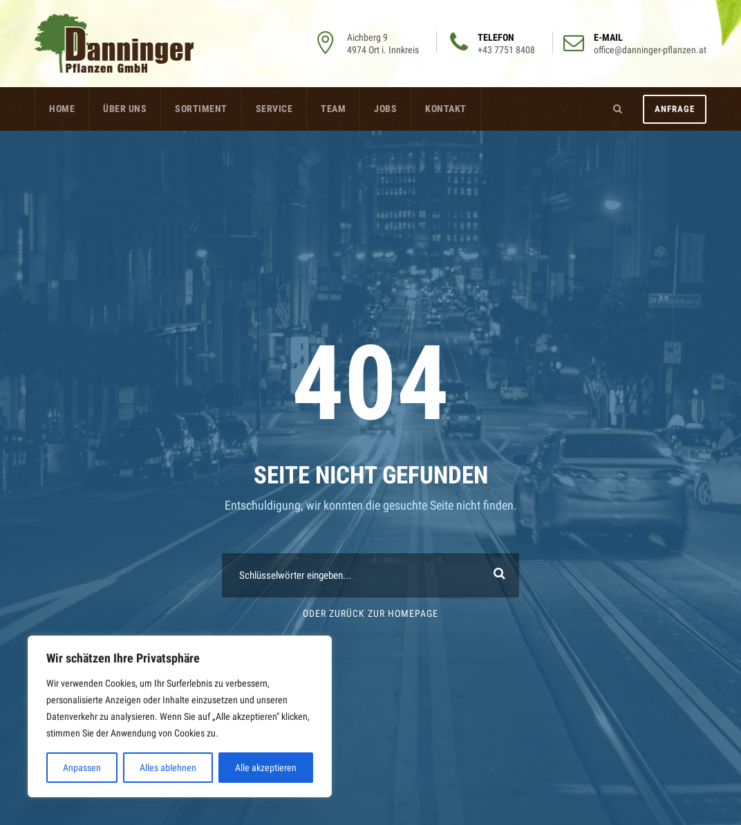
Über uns (125, 108)
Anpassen (82, 767)
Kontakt (446, 108)
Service (274, 108)
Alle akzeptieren (266, 767)
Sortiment (201, 108)
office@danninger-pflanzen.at (650, 49)
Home (62, 108)
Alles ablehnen (168, 767)
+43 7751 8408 (506, 49)
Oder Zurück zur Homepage (370, 613)
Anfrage (675, 109)
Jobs (385, 108)
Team (333, 108)
